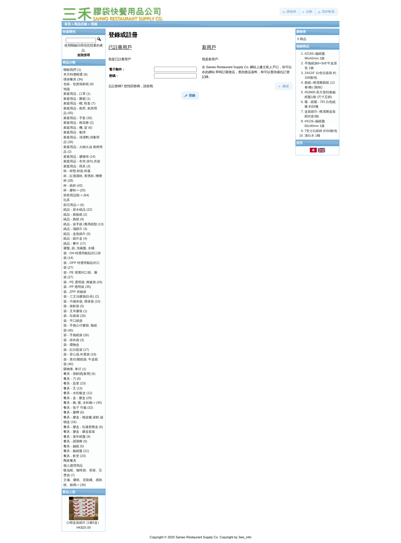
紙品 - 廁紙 (71, 219)
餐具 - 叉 (69, 388)
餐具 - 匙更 (71, 383)
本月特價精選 (73, 74)
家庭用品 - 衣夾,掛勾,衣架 (81, 161)
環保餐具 (69, 79)
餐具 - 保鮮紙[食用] (77, 373)
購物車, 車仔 (72, 369)
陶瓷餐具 (69, 460)
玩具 (66, 200)
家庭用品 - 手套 (74, 118)
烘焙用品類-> (72, 195)
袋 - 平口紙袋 (72, 320)
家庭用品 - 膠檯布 (76, 156)
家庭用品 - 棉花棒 (76, 122)
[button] (290, 12)
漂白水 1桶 (312, 135)
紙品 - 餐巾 (71, 243)
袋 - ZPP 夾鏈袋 (74, 291)
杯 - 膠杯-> (71, 190)
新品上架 (69, 492)
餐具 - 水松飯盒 (74, 393)
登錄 (94, 24)
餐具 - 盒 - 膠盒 (74, 398)
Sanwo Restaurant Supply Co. (197, 537)
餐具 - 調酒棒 (72, 441)
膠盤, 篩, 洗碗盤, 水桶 (78, 248)
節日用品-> (71, 205)
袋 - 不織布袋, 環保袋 (78, 301)
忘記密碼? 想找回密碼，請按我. (131, 86)
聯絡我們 (69, 69)
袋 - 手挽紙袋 (72, 335)
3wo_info (244, 537)
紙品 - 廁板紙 (72, 214)
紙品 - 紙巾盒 (72, 238)
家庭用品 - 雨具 (74, 166)
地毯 (66, 89)
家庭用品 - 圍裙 (74, 98)
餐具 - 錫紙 (71, 446)
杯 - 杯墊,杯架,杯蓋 (77, 171)
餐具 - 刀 (69, 378)
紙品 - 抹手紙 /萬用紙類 (80, 224)
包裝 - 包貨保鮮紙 (76, 84)
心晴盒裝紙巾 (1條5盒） (83, 522)
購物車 (301, 31)
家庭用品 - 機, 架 (75, 127)
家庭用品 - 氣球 (74, 132)
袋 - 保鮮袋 (71, 306)
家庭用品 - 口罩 (74, 93)
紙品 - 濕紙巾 (72, 229)
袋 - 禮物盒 (71, 344)
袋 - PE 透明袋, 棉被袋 (79, 282)
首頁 (67, 24)
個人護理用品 (73, 465)
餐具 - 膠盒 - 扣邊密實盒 (80, 427)
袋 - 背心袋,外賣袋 (76, 354)
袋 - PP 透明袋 (73, 286)
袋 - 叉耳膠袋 (72, 311)
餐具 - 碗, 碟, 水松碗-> (79, 402)
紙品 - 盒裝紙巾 (74, 234)
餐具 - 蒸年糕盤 (74, 436)
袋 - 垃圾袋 (71, 315)
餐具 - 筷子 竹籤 (75, 407)
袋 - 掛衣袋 (71, 340)
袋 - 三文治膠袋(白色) (78, 296)
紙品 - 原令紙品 (74, 209)
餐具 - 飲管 (71, 456)
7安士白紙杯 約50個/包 (321, 131)
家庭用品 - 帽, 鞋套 (77, 103)
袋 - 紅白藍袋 (72, 349)
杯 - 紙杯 (69, 185)
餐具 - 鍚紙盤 (72, 451)
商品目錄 (80, 24)
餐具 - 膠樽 (71, 412)
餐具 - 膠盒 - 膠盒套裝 (79, 431)
